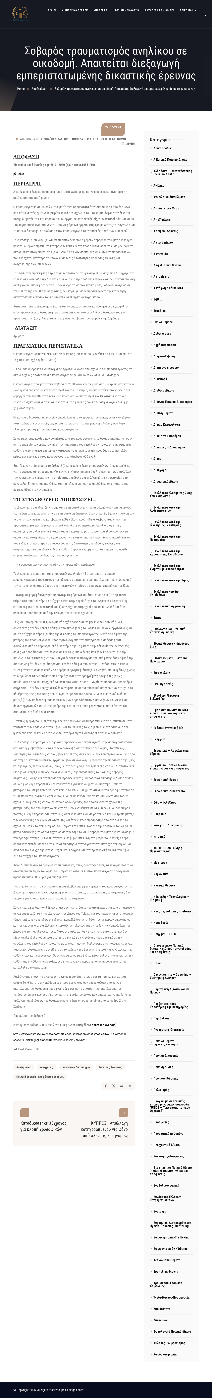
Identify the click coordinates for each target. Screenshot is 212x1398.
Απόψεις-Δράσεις (165, 231)
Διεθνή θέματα (163, 413)
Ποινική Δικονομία (165, 1056)
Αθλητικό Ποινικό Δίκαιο (170, 160)
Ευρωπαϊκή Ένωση (165, 780)
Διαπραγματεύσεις (166, 368)
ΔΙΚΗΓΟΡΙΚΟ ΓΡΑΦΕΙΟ (75, 10)
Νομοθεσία (160, 923)
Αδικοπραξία (162, 148)
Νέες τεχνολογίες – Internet (173, 911)
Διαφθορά (160, 379)
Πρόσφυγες (161, 1122)
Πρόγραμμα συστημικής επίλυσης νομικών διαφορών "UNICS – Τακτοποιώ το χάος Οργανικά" (170, 1106)
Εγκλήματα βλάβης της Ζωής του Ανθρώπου (171, 494)
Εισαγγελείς (161, 673)
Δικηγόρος (46, 1067)
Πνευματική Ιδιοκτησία (168, 1030)
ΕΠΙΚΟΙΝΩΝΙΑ (188, 10)
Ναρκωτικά (160, 874)
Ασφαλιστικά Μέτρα (167, 265)
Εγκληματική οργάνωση (169, 606)
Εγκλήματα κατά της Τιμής (171, 580)
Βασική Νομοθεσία (127, 10)
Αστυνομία (160, 254)
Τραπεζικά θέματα (165, 1271)
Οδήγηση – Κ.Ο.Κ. (165, 934)
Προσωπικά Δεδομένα (168, 1133)
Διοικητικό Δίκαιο (165, 481)
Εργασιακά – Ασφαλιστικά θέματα (169, 752)
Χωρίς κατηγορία (165, 1354)
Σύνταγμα (159, 1211)
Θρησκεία (159, 814)
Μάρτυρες (160, 863)
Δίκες (157, 459)
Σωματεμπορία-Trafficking (171, 1237)
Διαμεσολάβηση (164, 356)
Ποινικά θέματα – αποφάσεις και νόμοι (164, 1042)
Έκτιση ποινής (163, 684)
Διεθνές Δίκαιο (163, 390)
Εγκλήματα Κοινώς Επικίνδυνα (164, 593)
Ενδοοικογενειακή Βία (168, 728)
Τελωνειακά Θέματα (166, 1260)
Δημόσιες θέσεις (165, 345)
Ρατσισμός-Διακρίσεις (168, 1156)
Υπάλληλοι (160, 1320)
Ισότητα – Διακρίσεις (167, 825)
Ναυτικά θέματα (164, 885)
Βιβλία (157, 299)
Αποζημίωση (29, 139)
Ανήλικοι (159, 185)
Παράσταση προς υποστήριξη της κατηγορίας (169, 1005)
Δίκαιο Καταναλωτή (166, 424)
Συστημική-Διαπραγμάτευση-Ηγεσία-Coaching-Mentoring (171, 1224)
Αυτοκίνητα (161, 277)
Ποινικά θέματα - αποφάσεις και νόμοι (99, 139)
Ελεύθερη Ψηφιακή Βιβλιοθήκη (164, 697)
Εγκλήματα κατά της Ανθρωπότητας (165, 509)
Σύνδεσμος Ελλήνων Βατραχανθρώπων (165, 1198)
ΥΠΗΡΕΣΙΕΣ (100, 10)
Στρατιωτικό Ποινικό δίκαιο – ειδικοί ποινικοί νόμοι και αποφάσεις (171, 1171)
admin (130, 143)
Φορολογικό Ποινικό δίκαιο (172, 1332)
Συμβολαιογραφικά (166, 1185)
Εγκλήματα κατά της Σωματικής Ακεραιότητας (167, 567)
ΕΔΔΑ (157, 618)
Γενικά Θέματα (163, 322)
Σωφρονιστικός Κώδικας (170, 1249)
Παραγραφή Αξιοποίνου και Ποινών (170, 990)
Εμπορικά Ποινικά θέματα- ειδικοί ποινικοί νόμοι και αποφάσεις (169, 713)
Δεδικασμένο (162, 333)
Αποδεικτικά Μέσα (166, 208)
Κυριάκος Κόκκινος (110, 1067)
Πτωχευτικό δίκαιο (166, 1145)
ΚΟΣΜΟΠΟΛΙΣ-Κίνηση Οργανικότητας (166, 849)
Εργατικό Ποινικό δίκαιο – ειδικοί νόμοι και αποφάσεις (169, 766)
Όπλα (157, 963)
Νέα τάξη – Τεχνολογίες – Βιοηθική (169, 898)
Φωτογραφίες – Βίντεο (159, 10)
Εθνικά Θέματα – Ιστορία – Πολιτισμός (169, 659)
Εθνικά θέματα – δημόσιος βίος (169, 645)
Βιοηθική (159, 311)
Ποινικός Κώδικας (165, 1078)
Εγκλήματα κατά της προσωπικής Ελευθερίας (167, 552)
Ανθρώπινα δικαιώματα (169, 197)
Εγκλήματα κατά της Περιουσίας (165, 538)
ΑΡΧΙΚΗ (52, 10)
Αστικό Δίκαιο (163, 242)
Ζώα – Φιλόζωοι (164, 802)
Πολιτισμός (161, 1090)
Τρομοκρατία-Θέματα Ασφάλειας (166, 1284)
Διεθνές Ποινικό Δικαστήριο (172, 402)
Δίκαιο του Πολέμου (167, 436)
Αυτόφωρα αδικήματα (168, 288)
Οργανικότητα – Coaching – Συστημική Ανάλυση (170, 976)
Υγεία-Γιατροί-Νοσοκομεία (171, 1297)
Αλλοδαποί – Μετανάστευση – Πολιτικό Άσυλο (171, 172)
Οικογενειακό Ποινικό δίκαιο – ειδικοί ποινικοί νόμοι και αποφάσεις (171, 949)
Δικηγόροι (160, 470)
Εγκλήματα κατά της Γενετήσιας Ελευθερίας (165, 523)
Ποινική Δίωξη (163, 1067)
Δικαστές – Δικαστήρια (169, 447)
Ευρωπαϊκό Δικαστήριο (55, 139)
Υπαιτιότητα (161, 1309)
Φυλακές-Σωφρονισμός (169, 1343)
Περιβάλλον (161, 1018)
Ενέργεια (159, 739)
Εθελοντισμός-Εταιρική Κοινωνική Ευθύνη (167, 630)
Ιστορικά (159, 837)
